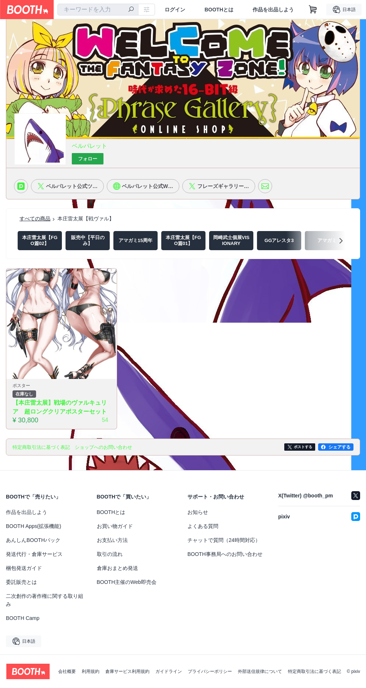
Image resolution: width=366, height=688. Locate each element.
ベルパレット (89, 146)
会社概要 (67, 671)
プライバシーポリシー (210, 671)
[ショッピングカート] (313, 9)
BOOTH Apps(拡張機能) (33, 526)
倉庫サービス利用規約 (127, 671)
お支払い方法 (112, 540)
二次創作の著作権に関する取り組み (44, 600)
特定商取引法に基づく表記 (314, 671)
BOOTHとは (218, 9)
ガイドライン (168, 671)
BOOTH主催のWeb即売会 (126, 582)
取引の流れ (110, 554)
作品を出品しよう (273, 9)
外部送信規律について (260, 671)
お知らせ (197, 512)
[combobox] (97, 9)
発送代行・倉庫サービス (34, 554)
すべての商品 (35, 218)
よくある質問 (202, 526)
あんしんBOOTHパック (33, 540)
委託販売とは (21, 582)
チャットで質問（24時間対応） (223, 540)
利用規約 (90, 671)
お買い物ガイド (115, 526)
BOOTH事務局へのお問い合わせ (225, 554)
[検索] (131, 10)
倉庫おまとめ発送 (117, 568)
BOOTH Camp (22, 618)
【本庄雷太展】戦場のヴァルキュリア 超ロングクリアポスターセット (60, 407)
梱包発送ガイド (24, 568)
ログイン (175, 9)
